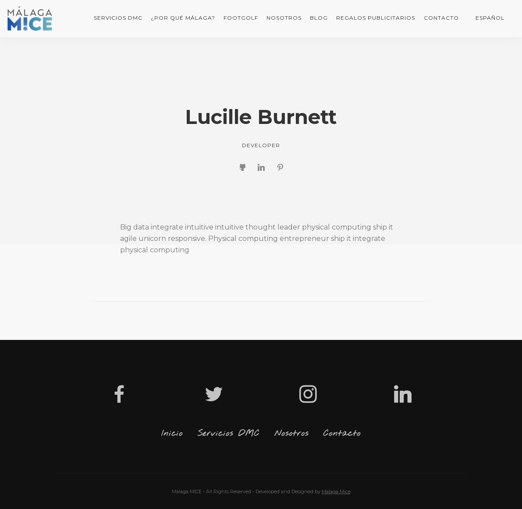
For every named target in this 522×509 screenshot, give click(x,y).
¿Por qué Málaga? (183, 17)
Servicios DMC (118, 17)
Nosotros (284, 17)
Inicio (172, 433)
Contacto (441, 17)
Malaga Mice (336, 491)
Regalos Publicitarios (375, 17)
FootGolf (241, 17)
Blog (319, 17)
